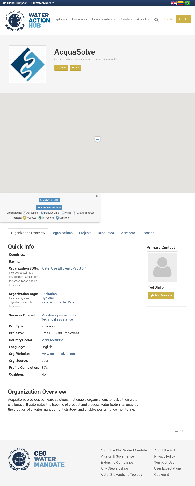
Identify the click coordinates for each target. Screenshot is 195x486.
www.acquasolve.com (98, 59)
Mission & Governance (117, 456)
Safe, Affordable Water (58, 302)
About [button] (143, 19)
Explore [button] (60, 19)
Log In (168, 19)
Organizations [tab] (62, 233)
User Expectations (168, 468)
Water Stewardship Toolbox (121, 474)
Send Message (161, 295)
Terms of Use (164, 462)
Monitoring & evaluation (59, 315)
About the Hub (165, 450)
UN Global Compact (15, 3)
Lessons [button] (79, 19)
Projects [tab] (85, 233)
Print (180, 431)
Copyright (161, 474)
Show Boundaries (49, 207)
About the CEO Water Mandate (123, 450)
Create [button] (126, 19)
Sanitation (49, 294)
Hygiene (47, 298)
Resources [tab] (106, 233)
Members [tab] (127, 233)
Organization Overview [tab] (28, 233)
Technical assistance (57, 319)
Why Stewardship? (114, 468)
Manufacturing (52, 340)
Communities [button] (103, 19)
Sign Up (183, 19)
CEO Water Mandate (42, 3)
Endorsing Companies (116, 462)
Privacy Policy (164, 456)
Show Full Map (49, 200)
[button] (97, 139)
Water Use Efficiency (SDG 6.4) (64, 268)
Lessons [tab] (147, 233)
